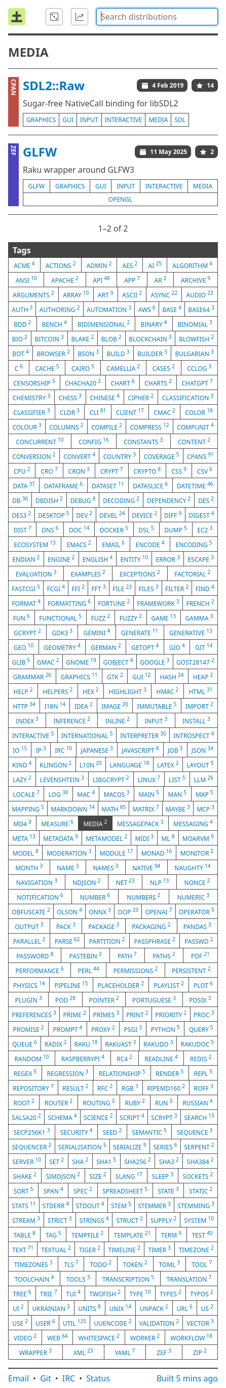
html (200, 691)
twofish (105, 1293)
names (105, 867)
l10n (91, 764)
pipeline (71, 985)
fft (99, 588)
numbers (143, 897)
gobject (118, 662)
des (206, 500)
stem (121, 1205)
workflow (191, 1337)
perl (88, 970)
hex (90, 691)
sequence (194, 1132)
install (196, 720)
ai (155, 265)
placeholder (121, 985)
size (97, 1176)
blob (111, 338)
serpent (199, 1146)
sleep (162, 1176)
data (23, 485)
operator (196, 911)
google (154, 662)
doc (79, 529)
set (56, 1161)
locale (26, 794)
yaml (125, 1352)
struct (129, 1220)
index (27, 720)
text (22, 1249)
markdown (73, 808)
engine (61, 559)
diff (172, 515)
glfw (36, 186)
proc (204, 1014)
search (199, 1117)
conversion (33, 456)
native (146, 867)
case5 (164, 368)
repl (203, 1073)
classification (188, 397)
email (113, 544)
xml (83, 1352)
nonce (197, 882)
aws (147, 309)
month (29, 867)
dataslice (150, 485)
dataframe (63, 485)
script (132, 1117)
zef (164, 1352)
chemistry (31, 397)
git (203, 647)
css (178, 471)
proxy (103, 1029)
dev (85, 515)
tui (73, 1293)
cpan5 (200, 456)
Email (18, 1378)
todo (100, 1264)
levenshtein (62, 779)
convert (79, 456)
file (122, 588)
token (135, 1264)
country (119, 456)
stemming (195, 1205)
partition (107, 941)
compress (149, 426)
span (53, 1190)
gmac (48, 662)
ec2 (204, 529)
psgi (133, 1029)
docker (114, 529)
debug (83, 500)
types (170, 1293)
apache (65, 280)
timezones (33, 1264)
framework (158, 603)
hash (172, 676)
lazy (22, 779)
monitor (197, 852)
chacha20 (83, 382)
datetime (195, 485)
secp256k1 (32, 1132)
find (205, 588)
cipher (141, 397)
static (200, 1190)
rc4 (124, 1058)
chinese (104, 397)
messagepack (140, 823)
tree (22, 1293)
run (163, 1102)
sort (23, 1190)
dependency (169, 500)
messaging (193, 823)
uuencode (112, 1323)
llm (203, 779)
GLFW (40, 151)
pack (66, 926)
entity (134, 559)
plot (203, 985)
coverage (161, 456)
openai (158, 911)
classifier (31, 412)
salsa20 (26, 1117)
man (177, 794)
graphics (41, 119)
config (93, 441)
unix (120, 1308)
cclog (199, 368)
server (27, 1161)
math (113, 808)
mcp (205, 808)
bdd (22, 324)
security (76, 1132)
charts (158, 382)
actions (61, 265)
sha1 (106, 1161)
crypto (147, 471)
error (168, 559)
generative (190, 632)
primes (106, 1014)
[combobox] (157, 16)
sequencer (31, 1146)
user (45, 1323)
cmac (164, 412)
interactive (123, 119)
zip (200, 1352)
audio (199, 294)
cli (98, 412)
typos (201, 1293)
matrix (146, 808)
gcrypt (27, 632)
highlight (127, 691)
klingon (55, 764)
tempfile (87, 1234)
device (144, 515)
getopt (145, 647)
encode (150, 544)
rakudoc (197, 1043)
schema (62, 1117)
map (204, 794)
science (98, 1117)
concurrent (39, 441)
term (171, 1234)
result (75, 1088)
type (139, 1293)
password (34, 955)
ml (167, 838)
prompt (67, 1029)
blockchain (150, 338)
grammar (32, 676)
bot (20, 353)
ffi (78, 588)
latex (167, 764)
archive (195, 280)
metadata (60, 838)
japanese (97, 750)
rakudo (158, 1043)
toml (169, 1264)
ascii (132, 294)
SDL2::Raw (54, 85)
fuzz (100, 617)
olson (69, 911)
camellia (123, 368)
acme (24, 265)
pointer (104, 999)
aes (130, 265)
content (194, 441)
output (29, 926)
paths (164, 955)
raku (86, 1043)
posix (200, 999)
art (106, 294)
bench (54, 324)
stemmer (154, 1205)
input (89, 119)
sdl (179, 119)
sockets (198, 1176)
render (169, 1073)
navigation (36, 882)
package (103, 926)
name (68, 867)
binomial (195, 324)
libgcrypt (111, 779)
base (171, 309)
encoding (194, 544)
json (202, 750)
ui (18, 1308)
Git (45, 1378)
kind (21, 764)
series (165, 1146)
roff (203, 1088)
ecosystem (34, 544)
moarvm (198, 838)
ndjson (86, 882)
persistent (191, 970)
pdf (200, 955)
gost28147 (195, 662)
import (199, 706)
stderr (56, 1205)
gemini (97, 632)
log (58, 794)
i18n (54, 706)
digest (201, 515)
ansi (26, 280)
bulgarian (194, 353)
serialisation (82, 1146)
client (130, 412)
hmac (168, 691)
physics (29, 985)
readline (161, 1058)
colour (26, 426)
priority (170, 1014)
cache (47, 368)
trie (48, 1293)
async (164, 294)
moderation (69, 852)
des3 (21, 515)
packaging (151, 926)
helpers (57, 691)
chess (70, 397)
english (97, 559)
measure (57, 823)
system (199, 1220)
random (32, 1058)
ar (161, 280)
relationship (122, 1073)
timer (159, 1249)
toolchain (34, 1279)
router (58, 1102)
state (168, 1190)
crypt (111, 471)
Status (98, 1378)
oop (128, 911)
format (26, 603)
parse (67, 941)
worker (145, 1337)
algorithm (192, 265)
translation (189, 1279)
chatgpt (196, 382)
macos (116, 794)
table (24, 1234)
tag (53, 1234)
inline (117, 720)
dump (175, 529)
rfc (104, 1088)
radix (56, 1043)
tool (202, 1264)
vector (200, 1323)
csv (204, 471)
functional (60, 617)
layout (199, 764)
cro (49, 471)
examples (88, 573)
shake (24, 1176)
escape (200, 559)
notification (40, 897)
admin (99, 265)
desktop (53, 515)
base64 (201, 309)
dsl (146, 529)
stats (23, 1205)
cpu (22, 471)
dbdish (49, 500)
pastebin (85, 955)
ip (41, 750)
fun (21, 617)
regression (68, 1073)
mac (86, 794)
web (57, 1337)
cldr (70, 412)
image (114, 706)
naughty (192, 867)
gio (177, 647)
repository (33, 1088)
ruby (135, 1102)
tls (71, 1264)
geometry (62, 647)
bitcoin (49, 338)
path (127, 955)
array (76, 294)
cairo (82, 368)
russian (197, 1102)
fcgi (56, 588)
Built (187, 1378)
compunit (195, 426)
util (74, 1323)
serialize (129, 1146)
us (207, 1308)
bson (88, 353)
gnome (81, 662)
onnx (100, 911)
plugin (28, 999)
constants (143, 441)
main (148, 794)
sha (80, 1161)
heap (203, 676)
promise (28, 1029)
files (149, 588)
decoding (121, 500)
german (106, 647)
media (158, 119)
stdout (90, 1205)
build (118, 353)
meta (23, 838)
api (101, 280)
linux (149, 779)
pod (65, 999)
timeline (124, 1249)
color (198, 412)
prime (74, 1014)
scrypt (164, 1117)
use (20, 1323)
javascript (140, 750)
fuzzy (131, 617)
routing (99, 1102)
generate (139, 632)
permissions (136, 970)
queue (24, 1043)
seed (112, 1132)
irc (63, 750)
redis (200, 1058)
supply (163, 1220)
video (25, 1337)
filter (177, 588)
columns (66, 426)
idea (83, 706)
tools (78, 1279)
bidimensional (104, 324)
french (200, 603)
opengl (120, 199)
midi (144, 838)
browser (52, 353)
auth (22, 309)
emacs (79, 544)
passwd (198, 941)
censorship (34, 382)
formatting (69, 603)
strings (93, 1220)
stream (26, 1220)
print (137, 1014)
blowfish (196, 338)
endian (26, 559)
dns (50, 529)
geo (23, 647)
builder (152, 353)
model (26, 852)
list (177, 779)
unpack (154, 1308)
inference (72, 720)
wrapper (35, 1352)
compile (106, 426)
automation (109, 309)
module (116, 852)
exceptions (140, 573)
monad (156, 852)
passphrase (154, 941)
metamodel (106, 838)
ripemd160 (166, 1088)
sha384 (200, 1161)
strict (60, 1220)
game (164, 617)
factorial (192, 573)
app (132, 280)
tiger (89, 1249)
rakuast (120, 1043)
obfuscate (31, 911)
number (95, 897)
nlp (159, 882)
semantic (149, 1132)
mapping (28, 808)
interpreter (143, 735)
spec (82, 1190)
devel (112, 515)
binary (154, 324)
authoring (60, 309)
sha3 (169, 1161)
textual (56, 1249)
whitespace (99, 1337)
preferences (34, 1014)
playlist (169, 985)
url (185, 1308)
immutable (157, 706)
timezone (196, 1249)
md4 (22, 823)
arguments (33, 294)
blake (82, 338)
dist (22, 529)
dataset (108, 485)
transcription (128, 1279)
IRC (69, 1378)
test (202, 1234)
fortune (114, 603)
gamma (199, 617)
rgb (130, 1088)
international (87, 735)
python (165, 1029)
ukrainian (50, 1308)
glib (21, 662)
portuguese (154, 999)
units (90, 1308)
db (20, 500)
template (132, 1234)
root (24, 1102)
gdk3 (62, 632)
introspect (193, 735)
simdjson (63, 1176)
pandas (197, 926)
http (24, 706)
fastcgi (26, 588)
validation (159, 1323)
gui (67, 119)
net (125, 882)
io (20, 750)
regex (25, 1073)
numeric (193, 897)
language (129, 764)
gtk (115, 676)
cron (79, 471)
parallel (29, 941)
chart (122, 382)
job (175, 750)
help (22, 691)
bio (19, 338)
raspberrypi (82, 1058)
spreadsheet (124, 1190)
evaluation (36, 573)
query (201, 1029)
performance (39, 970)
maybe (178, 808)
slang (129, 1176)
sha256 (137, 1161)
